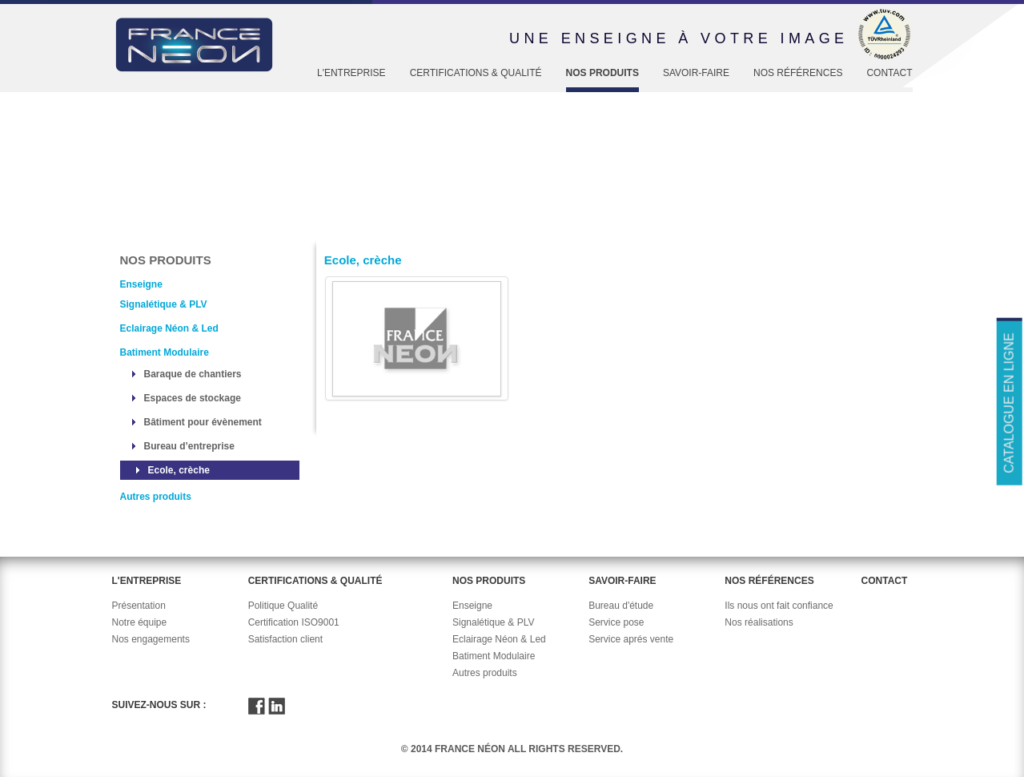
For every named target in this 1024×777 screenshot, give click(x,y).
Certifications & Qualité (476, 73)
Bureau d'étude (620, 605)
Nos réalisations (759, 622)
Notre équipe (139, 622)
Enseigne (254, 226)
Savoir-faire (696, 73)
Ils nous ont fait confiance (779, 605)
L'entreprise (351, 73)
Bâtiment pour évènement (203, 422)
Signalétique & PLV (163, 304)
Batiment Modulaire (164, 352)
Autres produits (155, 496)
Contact (889, 73)
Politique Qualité (283, 605)
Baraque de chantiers (193, 374)
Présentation (139, 605)
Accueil (137, 226)
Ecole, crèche (179, 470)
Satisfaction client (285, 639)
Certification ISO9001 (293, 622)
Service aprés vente (630, 639)
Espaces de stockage (192, 398)
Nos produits (602, 73)
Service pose (616, 622)
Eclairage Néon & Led (169, 328)
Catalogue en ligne (1008, 402)
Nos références (797, 73)
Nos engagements (151, 639)
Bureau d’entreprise (189, 446)
